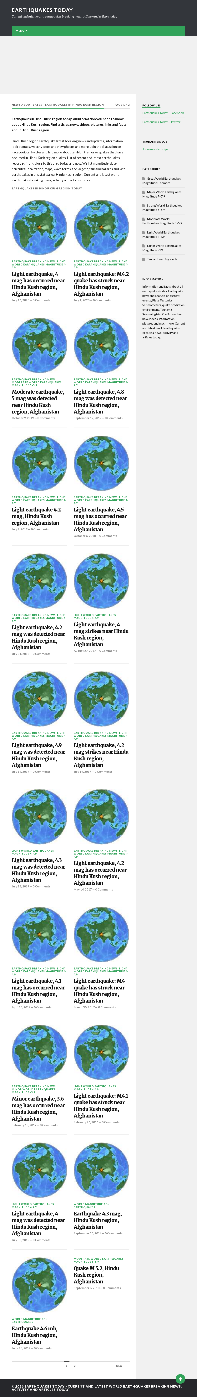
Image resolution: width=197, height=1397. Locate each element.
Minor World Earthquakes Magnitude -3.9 (34, 1091)
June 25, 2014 (21, 1348)
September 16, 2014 (87, 1233)
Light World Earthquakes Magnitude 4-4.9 (39, 264)
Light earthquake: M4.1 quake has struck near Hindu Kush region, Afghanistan (101, 1106)
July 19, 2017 (20, 771)
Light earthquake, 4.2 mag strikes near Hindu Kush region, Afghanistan (101, 755)
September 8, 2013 (87, 1288)
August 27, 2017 (85, 650)
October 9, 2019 (23, 418)
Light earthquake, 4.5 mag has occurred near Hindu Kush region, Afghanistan (100, 520)
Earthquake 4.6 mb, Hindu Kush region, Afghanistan (34, 1335)
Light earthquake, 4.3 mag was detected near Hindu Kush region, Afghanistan (38, 870)
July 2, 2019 (20, 529)
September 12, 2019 (87, 418)
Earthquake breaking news (34, 261)
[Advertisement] (98, 65)
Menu (20, 30)
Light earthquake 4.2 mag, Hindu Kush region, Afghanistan (36, 516)
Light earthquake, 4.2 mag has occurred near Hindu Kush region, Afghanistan (100, 873)
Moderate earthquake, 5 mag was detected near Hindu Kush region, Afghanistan (38, 402)
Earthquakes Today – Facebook (163, 113)
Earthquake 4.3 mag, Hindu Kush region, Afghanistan (98, 1220)
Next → (122, 1365)
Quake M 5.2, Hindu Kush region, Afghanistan (96, 1275)
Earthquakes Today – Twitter (161, 122)
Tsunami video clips (155, 149)
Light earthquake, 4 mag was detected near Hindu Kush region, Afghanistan (38, 1224)
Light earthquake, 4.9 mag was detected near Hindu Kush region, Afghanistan (38, 755)
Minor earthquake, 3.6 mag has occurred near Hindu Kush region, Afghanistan (38, 1109)
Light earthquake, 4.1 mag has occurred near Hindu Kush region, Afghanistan (38, 991)
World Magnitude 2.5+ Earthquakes (91, 1206)
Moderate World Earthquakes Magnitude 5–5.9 (37, 384)
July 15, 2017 (20, 886)
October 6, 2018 (85, 535)
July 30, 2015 (20, 1240)
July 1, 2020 (81, 300)
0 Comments (41, 300)
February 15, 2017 (24, 1125)
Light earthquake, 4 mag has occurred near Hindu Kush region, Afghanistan (38, 284)
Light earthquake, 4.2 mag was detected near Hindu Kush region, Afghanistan (38, 637)
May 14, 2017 (83, 889)
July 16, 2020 (20, 300)
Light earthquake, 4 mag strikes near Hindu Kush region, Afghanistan (101, 635)
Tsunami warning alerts (162, 259)
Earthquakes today (42, 10)
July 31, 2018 (20, 653)
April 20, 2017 (21, 1007)
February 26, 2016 (86, 1122)
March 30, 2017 (84, 1007)
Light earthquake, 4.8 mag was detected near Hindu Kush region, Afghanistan (100, 402)
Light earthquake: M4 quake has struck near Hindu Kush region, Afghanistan (99, 991)
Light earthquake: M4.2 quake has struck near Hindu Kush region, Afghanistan (101, 284)
